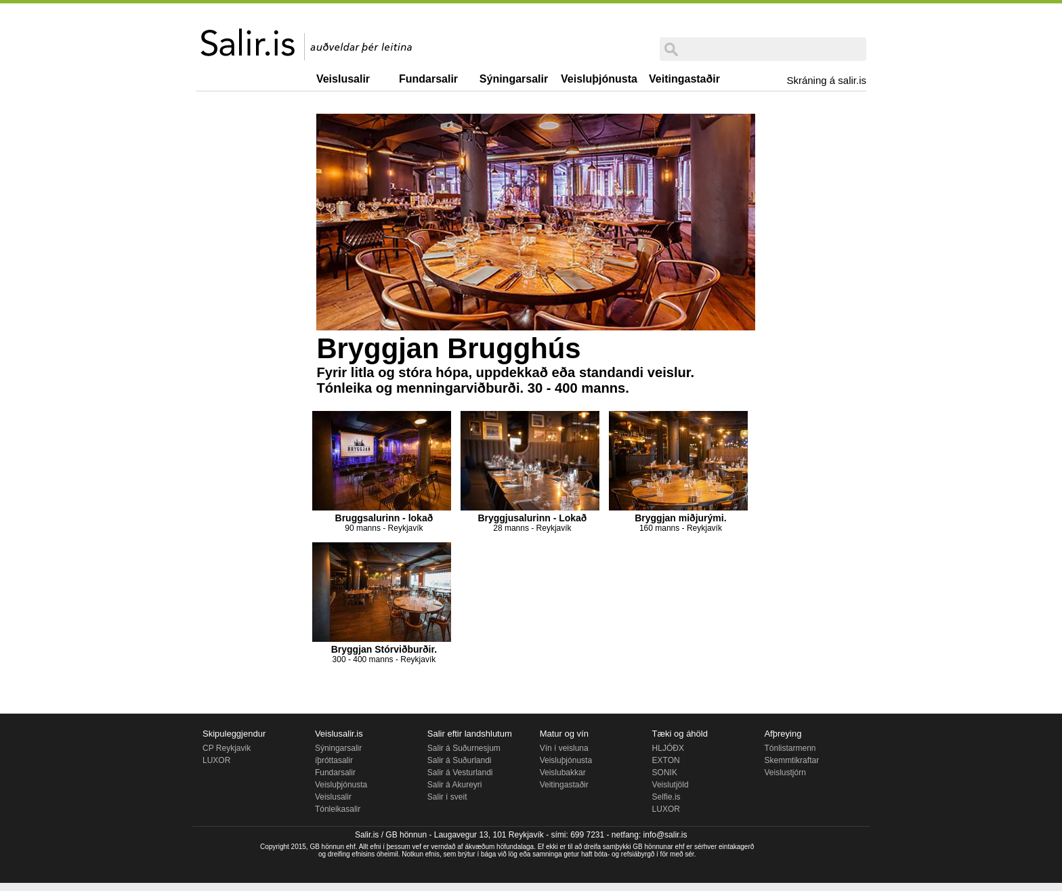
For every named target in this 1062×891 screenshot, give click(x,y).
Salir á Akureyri (454, 784)
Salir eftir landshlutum (469, 734)
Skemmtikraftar (791, 760)
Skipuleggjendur (234, 734)
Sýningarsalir (514, 79)
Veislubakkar (563, 772)
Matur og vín (564, 734)
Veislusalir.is (339, 734)
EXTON (666, 760)
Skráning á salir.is (826, 80)
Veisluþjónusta (599, 79)
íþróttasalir (334, 760)
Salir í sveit (447, 797)
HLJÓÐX (668, 748)
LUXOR (216, 760)
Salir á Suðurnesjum (464, 748)
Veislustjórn (784, 772)
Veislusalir (343, 79)
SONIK (664, 772)
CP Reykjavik (227, 748)
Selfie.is (666, 797)
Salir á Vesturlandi (460, 772)
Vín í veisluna (564, 748)
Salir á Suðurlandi (459, 760)
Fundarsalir (428, 79)
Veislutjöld (670, 784)
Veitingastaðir (684, 79)
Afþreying (782, 734)
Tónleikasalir (337, 809)
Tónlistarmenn (789, 748)
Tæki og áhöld (680, 734)
